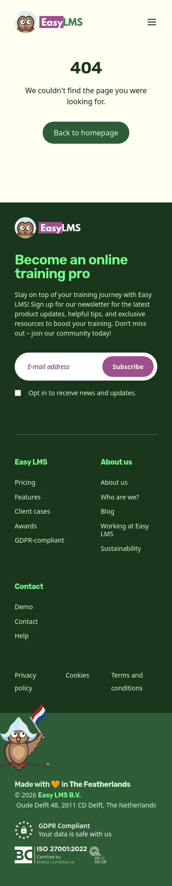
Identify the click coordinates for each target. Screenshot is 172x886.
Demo (24, 606)
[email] (86, 367)
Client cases (32, 511)
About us (114, 482)
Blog (108, 511)
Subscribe (128, 366)
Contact (26, 621)
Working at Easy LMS (125, 530)
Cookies (77, 675)
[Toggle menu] (151, 22)
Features (28, 497)
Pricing (25, 482)
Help (22, 635)
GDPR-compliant (39, 540)
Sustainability (121, 548)
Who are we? (120, 497)
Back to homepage (86, 133)
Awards (26, 526)
